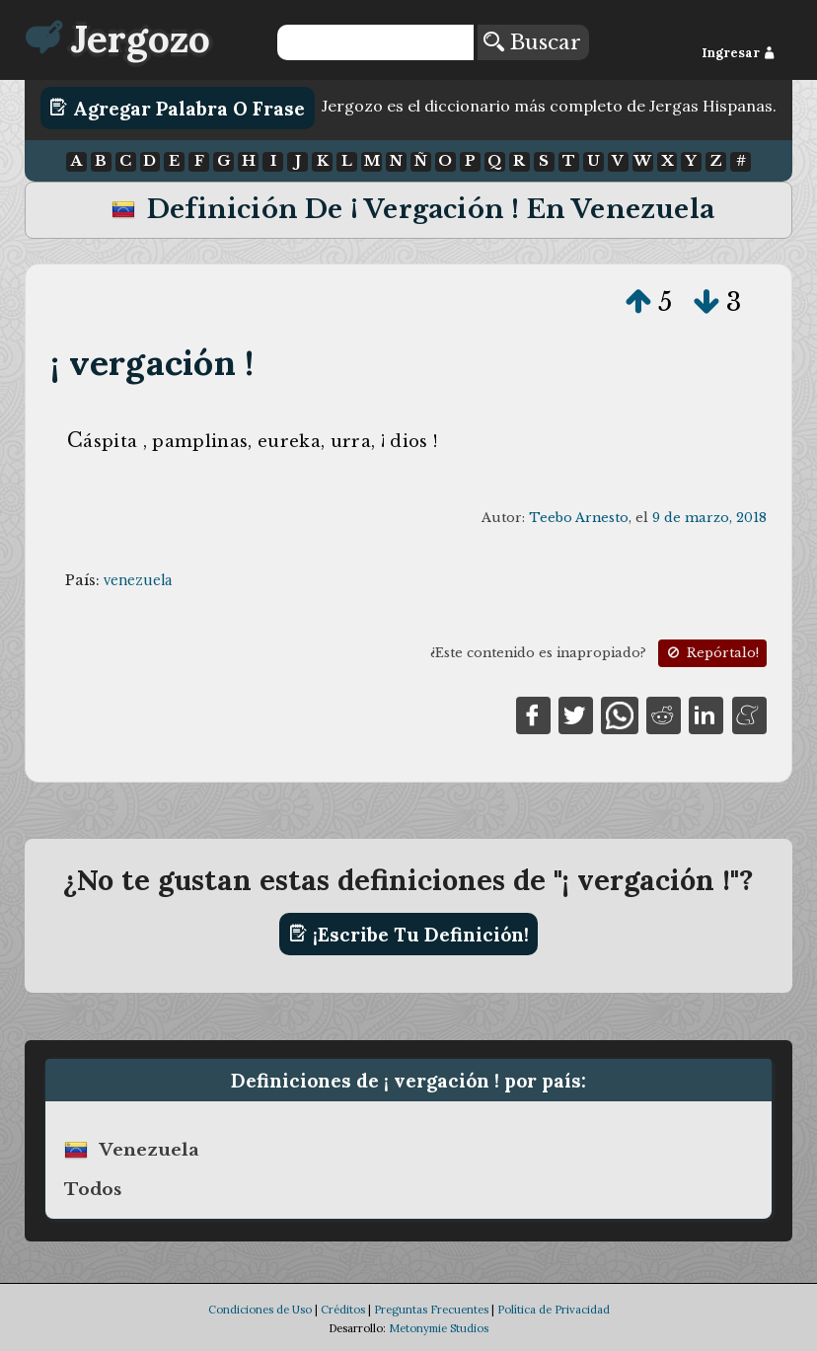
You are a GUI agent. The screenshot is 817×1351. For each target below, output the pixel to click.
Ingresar (739, 52)
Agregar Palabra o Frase (177, 107)
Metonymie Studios (438, 1328)
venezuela (138, 580)
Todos (92, 1189)
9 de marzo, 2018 (709, 517)
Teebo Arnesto (579, 517)
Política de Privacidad (553, 1309)
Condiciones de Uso (260, 1309)
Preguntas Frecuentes (431, 1309)
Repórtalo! (711, 652)
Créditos (343, 1309)
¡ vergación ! (152, 362)
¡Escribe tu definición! (409, 933)
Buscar (532, 42)
